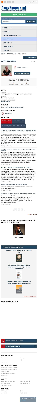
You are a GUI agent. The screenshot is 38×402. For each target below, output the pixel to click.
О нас (2, 358)
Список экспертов (11, 53)
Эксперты (4, 391)
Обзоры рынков (5, 371)
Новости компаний (25, 381)
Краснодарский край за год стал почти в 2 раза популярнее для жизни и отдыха (18, 131)
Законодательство (6, 385)
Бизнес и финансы (25, 383)
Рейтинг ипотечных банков (8, 373)
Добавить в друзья (22, 67)
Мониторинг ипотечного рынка (9, 369)
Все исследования (29, 296)
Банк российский (5, 101)
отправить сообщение (22, 73)
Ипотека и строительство (8, 381)
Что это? (24, 400)
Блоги (21, 391)
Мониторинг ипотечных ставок (9, 367)
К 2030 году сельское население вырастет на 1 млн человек (16, 167)
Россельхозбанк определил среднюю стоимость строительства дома (18, 193)
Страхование (4, 375)
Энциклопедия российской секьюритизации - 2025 (19, 251)
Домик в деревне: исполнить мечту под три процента (14, 184)
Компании (3, 393)
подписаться (31, 21)
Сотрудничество (24, 358)
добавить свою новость (19, 15)
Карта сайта (4, 360)
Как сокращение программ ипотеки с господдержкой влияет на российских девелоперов (19, 266)
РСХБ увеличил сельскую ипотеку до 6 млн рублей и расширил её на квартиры (18, 149)
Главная (3, 53)
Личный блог (8, 113)
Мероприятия (23, 393)
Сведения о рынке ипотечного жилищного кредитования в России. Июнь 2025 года (19, 282)
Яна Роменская (19, 237)
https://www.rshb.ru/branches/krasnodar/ (14, 107)
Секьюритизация (5, 383)
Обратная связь (24, 360)
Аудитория (4, 362)
